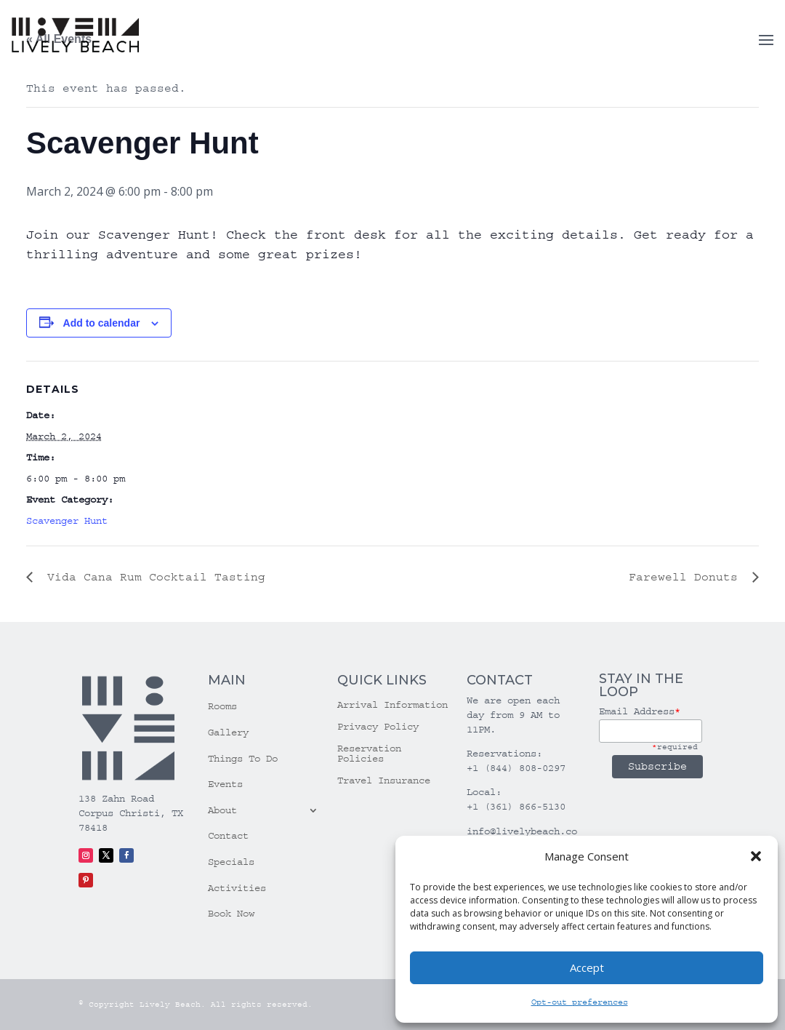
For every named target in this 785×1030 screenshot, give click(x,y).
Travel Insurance (383, 780)
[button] (756, 856)
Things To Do (243, 758)
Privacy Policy (378, 727)
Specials (231, 862)
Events (225, 784)
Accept (587, 967)
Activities (237, 888)
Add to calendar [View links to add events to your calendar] (101, 323)
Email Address (639, 711)
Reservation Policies (369, 753)
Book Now (231, 913)
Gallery (228, 732)
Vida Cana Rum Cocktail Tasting (152, 576)
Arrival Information (392, 705)
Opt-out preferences (579, 1002)
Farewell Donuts (687, 576)
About (222, 810)
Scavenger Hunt (67, 521)
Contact (228, 836)
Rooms (222, 706)
